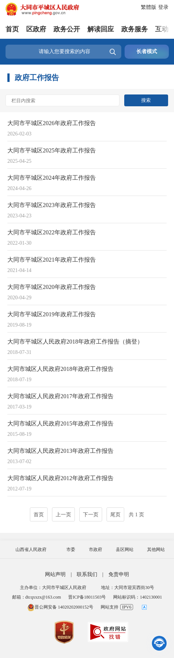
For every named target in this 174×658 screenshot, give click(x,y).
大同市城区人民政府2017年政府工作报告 (60, 396)
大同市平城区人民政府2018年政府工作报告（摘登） (75, 341)
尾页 (115, 514)
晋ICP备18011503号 (87, 597)
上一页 (63, 514)
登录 (163, 7)
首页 (12, 29)
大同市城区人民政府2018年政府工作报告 (60, 369)
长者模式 (146, 51)
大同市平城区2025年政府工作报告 (51, 150)
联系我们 (87, 574)
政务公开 (66, 29)
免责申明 (118, 574)
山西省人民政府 (30, 549)
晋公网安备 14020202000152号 (60, 607)
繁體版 (148, 7)
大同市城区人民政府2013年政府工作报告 (60, 451)
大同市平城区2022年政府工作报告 (51, 232)
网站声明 (55, 574)
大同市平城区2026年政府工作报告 (51, 123)
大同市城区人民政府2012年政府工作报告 (60, 478)
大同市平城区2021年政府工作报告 (51, 259)
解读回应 (100, 29)
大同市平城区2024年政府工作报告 (51, 178)
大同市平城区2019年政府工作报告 (51, 314)
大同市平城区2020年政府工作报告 (51, 287)
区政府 (36, 29)
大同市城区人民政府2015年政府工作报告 (60, 423)
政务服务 (134, 29)
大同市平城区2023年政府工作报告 (51, 205)
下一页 (90, 514)
